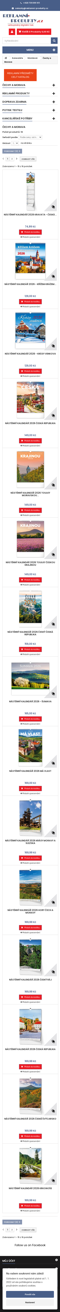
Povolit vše (30, 1294)
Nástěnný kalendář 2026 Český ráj (30, 979)
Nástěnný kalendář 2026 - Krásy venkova (30, 353)
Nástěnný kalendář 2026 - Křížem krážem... (30, 284)
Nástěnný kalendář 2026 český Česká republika (30, 633)
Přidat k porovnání (31, 237)
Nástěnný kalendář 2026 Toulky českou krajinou (30, 563)
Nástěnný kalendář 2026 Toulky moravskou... (30, 494)
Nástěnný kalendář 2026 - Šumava (30, 701)
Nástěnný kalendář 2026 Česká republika (30, 423)
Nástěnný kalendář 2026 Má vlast (30, 771)
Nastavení (30, 1302)
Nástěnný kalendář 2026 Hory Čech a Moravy (30, 911)
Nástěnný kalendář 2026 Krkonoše (30, 1188)
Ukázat (6, 143)
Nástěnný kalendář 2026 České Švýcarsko (30, 1118)
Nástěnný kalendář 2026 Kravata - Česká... (30, 214)
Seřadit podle (10, 137)
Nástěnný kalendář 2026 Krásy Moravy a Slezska (30, 841)
